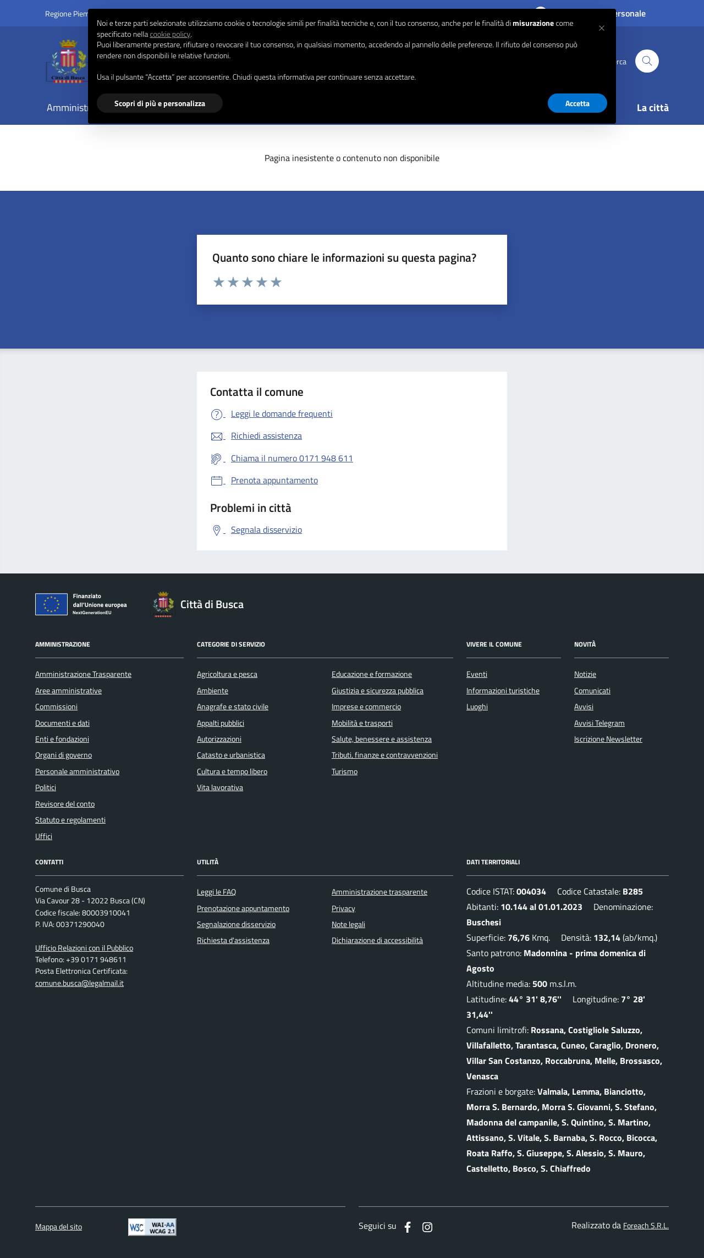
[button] (601, 26)
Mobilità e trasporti (362, 723)
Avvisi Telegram (599, 723)
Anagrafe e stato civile (232, 706)
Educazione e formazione (372, 674)
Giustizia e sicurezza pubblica (378, 691)
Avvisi (583, 706)
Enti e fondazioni (62, 739)
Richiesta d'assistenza (233, 940)
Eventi (476, 674)
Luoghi (477, 706)
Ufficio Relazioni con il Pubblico (84, 948)
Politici (45, 787)
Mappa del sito (58, 1227)
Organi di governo (63, 755)
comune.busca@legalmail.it (79, 983)
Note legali (348, 924)
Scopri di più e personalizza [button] (159, 103)
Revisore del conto (65, 804)
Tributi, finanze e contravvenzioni (385, 755)
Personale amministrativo (77, 771)
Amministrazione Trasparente (83, 674)
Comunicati (592, 691)
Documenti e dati (62, 723)
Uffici (43, 836)
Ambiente (212, 691)
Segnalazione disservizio (236, 924)
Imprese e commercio (366, 706)
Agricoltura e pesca (227, 674)
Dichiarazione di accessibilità (377, 940)
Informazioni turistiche (503, 691)
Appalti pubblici (220, 723)
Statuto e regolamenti (70, 820)
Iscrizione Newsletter (608, 739)
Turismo (345, 771)
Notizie (585, 674)
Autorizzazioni (219, 739)
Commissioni (56, 706)
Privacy (343, 908)
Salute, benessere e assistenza (382, 739)
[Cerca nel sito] (647, 61)
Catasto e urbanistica (231, 755)
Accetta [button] (577, 103)
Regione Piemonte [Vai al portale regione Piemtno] (75, 13)
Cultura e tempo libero (232, 771)
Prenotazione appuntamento (243, 908)
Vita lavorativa (220, 787)
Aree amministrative (68, 691)
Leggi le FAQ (216, 892)
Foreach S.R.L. (646, 1226)
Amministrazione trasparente (379, 892)
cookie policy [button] (170, 34)
